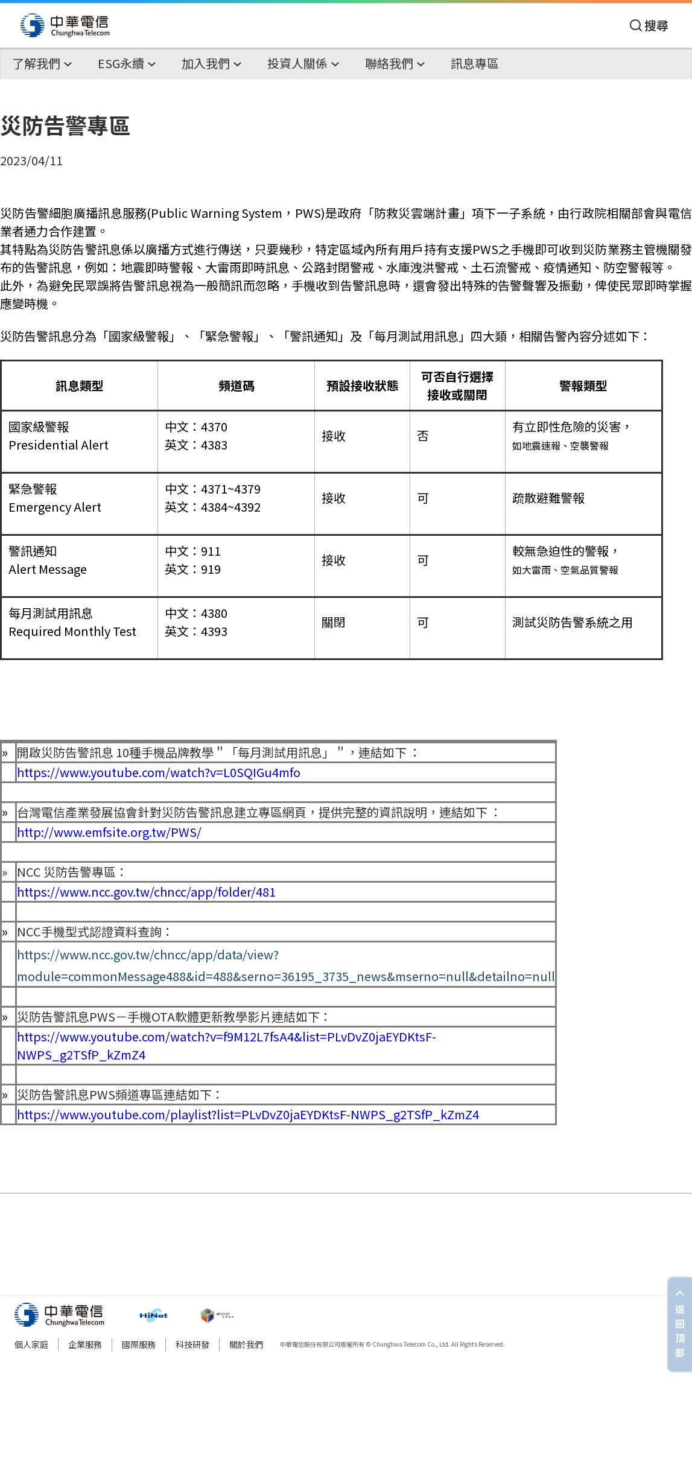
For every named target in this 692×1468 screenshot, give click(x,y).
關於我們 (246, 1344)
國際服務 (139, 1344)
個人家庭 (31, 1344)
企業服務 (85, 1344)
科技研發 (192, 1344)
